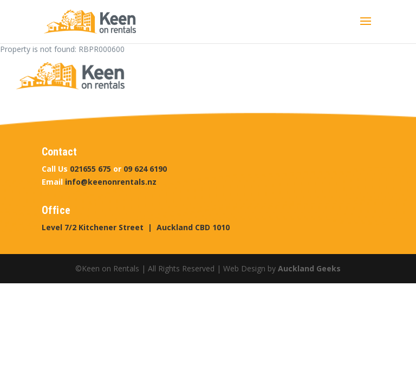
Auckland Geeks (309, 268)
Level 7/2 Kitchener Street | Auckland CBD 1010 (136, 227)
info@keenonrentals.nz (111, 182)
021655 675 (90, 169)
